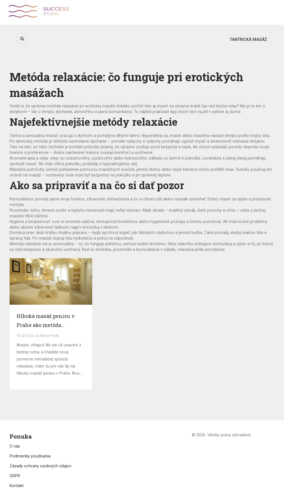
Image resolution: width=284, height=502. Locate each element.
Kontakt (17, 485)
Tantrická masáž (248, 39)
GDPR (15, 476)
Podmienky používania (30, 456)
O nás (15, 446)
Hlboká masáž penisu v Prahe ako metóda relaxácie (46, 321)
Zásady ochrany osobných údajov (40, 466)
